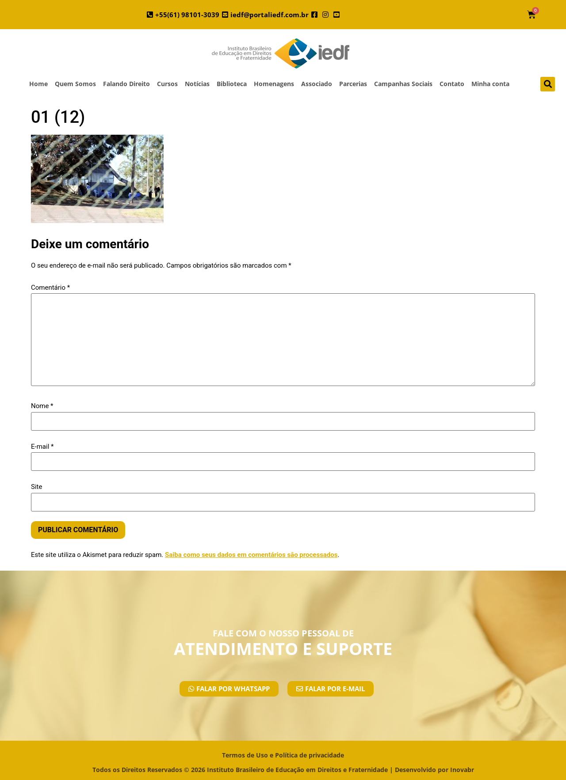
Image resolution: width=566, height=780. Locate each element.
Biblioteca (232, 84)
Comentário (50, 287)
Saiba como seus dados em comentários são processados (251, 555)
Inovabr (462, 769)
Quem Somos (75, 84)
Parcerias (353, 84)
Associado (316, 84)
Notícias (197, 84)
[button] (547, 84)
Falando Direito (126, 84)
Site (36, 487)
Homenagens (274, 84)
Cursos (167, 84)
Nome (42, 406)
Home (38, 84)
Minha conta (490, 84)
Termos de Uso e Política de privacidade (283, 755)
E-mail (42, 446)
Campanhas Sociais (403, 84)
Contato (452, 84)
